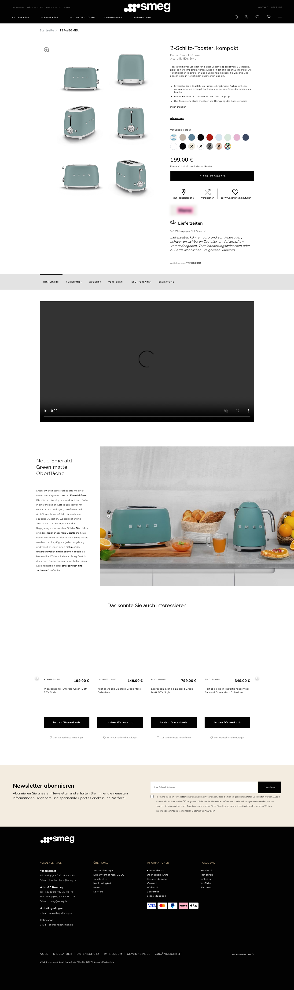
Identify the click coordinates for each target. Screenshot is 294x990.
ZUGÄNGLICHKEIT (168, 954)
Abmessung (177, 118)
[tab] (51, 282)
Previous (109, 516)
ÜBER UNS (276, 7)
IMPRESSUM (113, 954)
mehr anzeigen (178, 106)
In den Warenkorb (212, 176)
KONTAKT (263, 7)
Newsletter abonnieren (43, 785)
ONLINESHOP (18, 7)
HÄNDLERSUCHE (35, 7)
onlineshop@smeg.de (61, 924)
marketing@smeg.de (60, 912)
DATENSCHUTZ (88, 954)
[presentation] (147, 361)
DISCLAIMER (62, 954)
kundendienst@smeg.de (62, 880)
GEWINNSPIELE (138, 954)
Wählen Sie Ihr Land (241, 954)
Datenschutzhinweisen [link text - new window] (203, 810)
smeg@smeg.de (58, 901)
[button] (46, 50)
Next (285, 516)
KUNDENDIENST (53, 7)
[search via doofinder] (236, 17)
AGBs (44, 954)
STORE (67, 7)
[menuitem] (21, 17)
